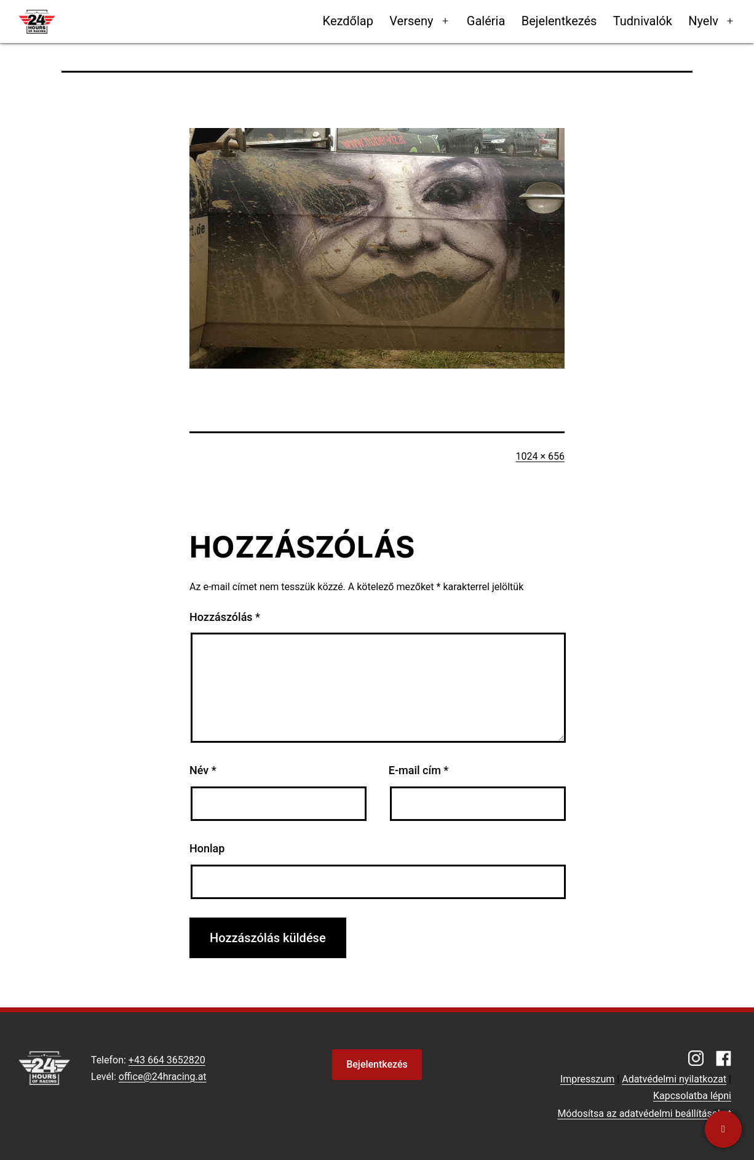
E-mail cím (419, 770)
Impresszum (587, 1079)
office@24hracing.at (163, 1076)
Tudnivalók (642, 21)
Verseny (411, 21)
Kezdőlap (348, 21)
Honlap (206, 848)
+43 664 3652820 (167, 1060)
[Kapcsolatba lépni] (723, 1129)
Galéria (486, 21)
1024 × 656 (540, 456)
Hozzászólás (224, 616)
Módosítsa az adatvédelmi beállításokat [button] (644, 1113)
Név (202, 770)
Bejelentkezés (559, 21)
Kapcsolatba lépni (692, 1096)
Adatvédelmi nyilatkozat (674, 1079)
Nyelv (703, 21)
